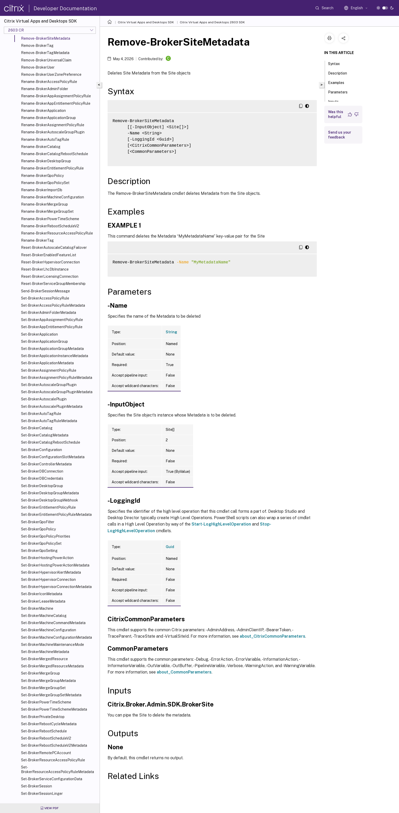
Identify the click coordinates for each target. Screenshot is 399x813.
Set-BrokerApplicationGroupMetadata (52, 349)
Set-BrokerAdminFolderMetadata (48, 313)
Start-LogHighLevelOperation (221, 524)
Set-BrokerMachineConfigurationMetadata (56, 637)
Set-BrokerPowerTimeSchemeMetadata (54, 709)
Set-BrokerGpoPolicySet (41, 543)
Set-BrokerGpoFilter (37, 522)
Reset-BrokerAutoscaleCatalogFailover (54, 247)
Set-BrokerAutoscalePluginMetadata (51, 406)
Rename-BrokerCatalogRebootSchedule (54, 154)
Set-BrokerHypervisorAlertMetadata (51, 572)
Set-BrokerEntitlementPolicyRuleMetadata (56, 514)
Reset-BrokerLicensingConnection (49, 276)
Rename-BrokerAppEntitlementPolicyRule (55, 103)
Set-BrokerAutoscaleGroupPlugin (49, 385)
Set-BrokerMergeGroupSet (43, 688)
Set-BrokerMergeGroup (40, 673)
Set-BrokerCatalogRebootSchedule (50, 442)
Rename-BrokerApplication (43, 111)
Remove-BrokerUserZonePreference (51, 74)
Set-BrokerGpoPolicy (38, 529)
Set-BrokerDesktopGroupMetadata (50, 493)
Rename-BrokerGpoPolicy (42, 176)
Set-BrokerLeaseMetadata (43, 601)
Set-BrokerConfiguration (41, 450)
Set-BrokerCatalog (36, 428)
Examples (339, 82)
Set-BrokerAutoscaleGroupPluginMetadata (56, 392)
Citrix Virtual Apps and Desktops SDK (146, 22)
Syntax (336, 63)
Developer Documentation (65, 8)
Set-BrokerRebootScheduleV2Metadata (54, 745)
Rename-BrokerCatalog (40, 147)
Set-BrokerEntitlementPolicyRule (48, 507)
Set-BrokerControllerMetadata (46, 464)
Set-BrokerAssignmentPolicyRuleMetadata (56, 378)
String (171, 332)
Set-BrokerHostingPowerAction (47, 558)
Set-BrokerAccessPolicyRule (45, 298)
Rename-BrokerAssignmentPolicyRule (52, 125)
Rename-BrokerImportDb (41, 190)
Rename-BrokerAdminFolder (44, 89)
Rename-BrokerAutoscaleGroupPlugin (53, 132)
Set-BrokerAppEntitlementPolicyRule (51, 327)
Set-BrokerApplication (39, 334)
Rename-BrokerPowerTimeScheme (50, 219)
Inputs (336, 101)
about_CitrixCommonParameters (272, 636)
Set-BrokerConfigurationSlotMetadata (53, 457)
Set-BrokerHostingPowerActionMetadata (55, 565)
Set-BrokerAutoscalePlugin (44, 399)
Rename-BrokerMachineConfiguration (52, 197)
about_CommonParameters (184, 672)
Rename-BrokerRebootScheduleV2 (50, 226)
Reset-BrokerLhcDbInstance (45, 269)
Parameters (340, 91)
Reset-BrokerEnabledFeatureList (48, 255)
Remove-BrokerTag (37, 46)
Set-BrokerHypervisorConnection (48, 579)
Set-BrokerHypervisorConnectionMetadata (56, 587)
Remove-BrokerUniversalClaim (46, 60)
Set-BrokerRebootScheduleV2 (46, 738)
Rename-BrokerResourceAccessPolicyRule (57, 233)
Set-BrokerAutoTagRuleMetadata (49, 421)
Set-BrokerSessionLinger (42, 793)
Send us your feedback (339, 134)
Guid (170, 547)
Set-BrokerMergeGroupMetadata (48, 681)
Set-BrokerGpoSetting (39, 551)
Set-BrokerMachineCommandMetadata (53, 623)
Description (340, 72)
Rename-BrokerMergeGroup (44, 204)
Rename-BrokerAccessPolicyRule (49, 82)
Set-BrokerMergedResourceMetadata (52, 666)
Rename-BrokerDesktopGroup (46, 161)
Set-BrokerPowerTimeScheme (46, 702)
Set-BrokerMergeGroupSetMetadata (51, 695)
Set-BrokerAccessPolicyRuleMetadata (53, 305)
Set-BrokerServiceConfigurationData (51, 779)
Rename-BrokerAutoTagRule (45, 139)
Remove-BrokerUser (38, 67)
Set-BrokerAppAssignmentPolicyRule (52, 320)
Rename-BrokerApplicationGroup (48, 118)
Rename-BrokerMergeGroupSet (47, 211)
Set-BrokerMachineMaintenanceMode (52, 645)
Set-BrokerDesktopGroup (42, 486)
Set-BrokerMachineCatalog (44, 616)
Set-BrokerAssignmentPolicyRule (48, 370)
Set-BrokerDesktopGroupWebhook (49, 500)
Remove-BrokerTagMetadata (45, 53)
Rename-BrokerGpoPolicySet (45, 183)
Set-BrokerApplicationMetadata (47, 363)
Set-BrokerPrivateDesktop (43, 717)
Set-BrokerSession (36, 786)
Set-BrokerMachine (37, 608)
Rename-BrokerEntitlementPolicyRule (52, 168)
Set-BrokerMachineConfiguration (48, 630)
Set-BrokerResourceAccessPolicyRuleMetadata (57, 769)
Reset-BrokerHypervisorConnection (50, 262)
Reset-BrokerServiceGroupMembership (53, 284)
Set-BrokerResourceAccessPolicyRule (53, 760)
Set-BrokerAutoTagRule (41, 414)
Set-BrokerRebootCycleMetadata (49, 724)
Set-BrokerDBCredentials (42, 478)
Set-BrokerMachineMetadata (45, 652)
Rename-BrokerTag (37, 240)
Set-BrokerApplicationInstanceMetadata (54, 356)
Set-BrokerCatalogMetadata (44, 435)
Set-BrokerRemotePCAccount (46, 753)
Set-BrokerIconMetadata (41, 594)
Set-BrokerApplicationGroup (44, 341)
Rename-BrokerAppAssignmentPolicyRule (56, 96)
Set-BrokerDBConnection (42, 471)
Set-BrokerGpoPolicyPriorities (45, 536)
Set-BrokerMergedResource (44, 659)
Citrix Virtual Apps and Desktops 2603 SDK (212, 22)
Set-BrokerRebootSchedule (44, 731)
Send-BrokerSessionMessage (45, 291)
